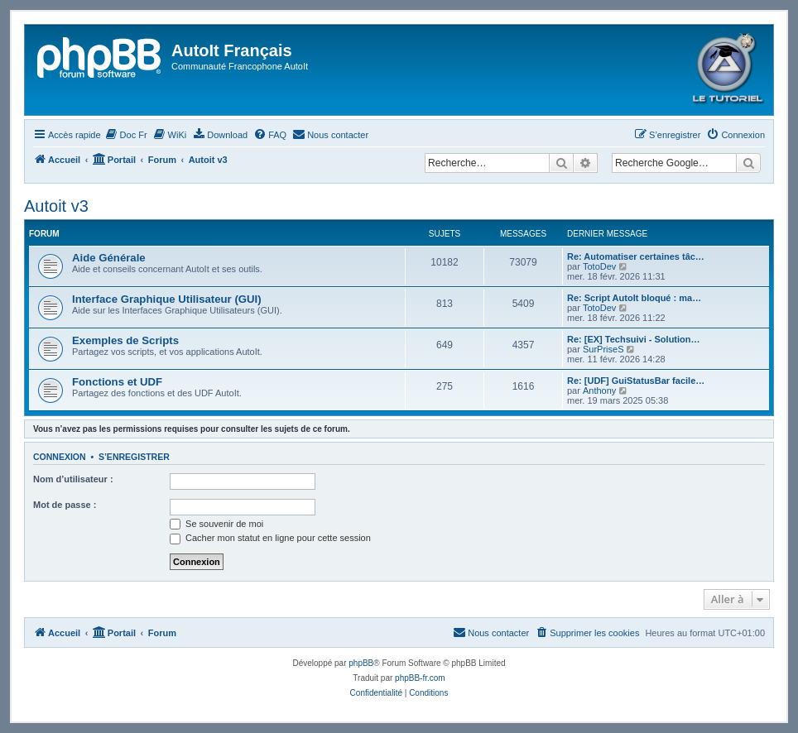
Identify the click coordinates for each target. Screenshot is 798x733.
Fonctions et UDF (117, 382)
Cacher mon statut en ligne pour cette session (270, 538)
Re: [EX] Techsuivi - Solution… (633, 339)
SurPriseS (603, 349)
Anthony (599, 390)
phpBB (361, 663)
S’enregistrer (134, 457)
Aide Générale (109, 258)
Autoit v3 (56, 206)
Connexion (59, 457)
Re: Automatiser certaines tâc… (635, 256)
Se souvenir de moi (216, 524)
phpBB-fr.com (420, 678)
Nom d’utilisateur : (73, 479)
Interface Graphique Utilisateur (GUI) (167, 299)
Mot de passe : (64, 505)
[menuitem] (126, 135)
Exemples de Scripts (125, 340)
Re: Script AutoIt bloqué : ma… (634, 298)
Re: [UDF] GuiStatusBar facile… (635, 381)
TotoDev (599, 266)
